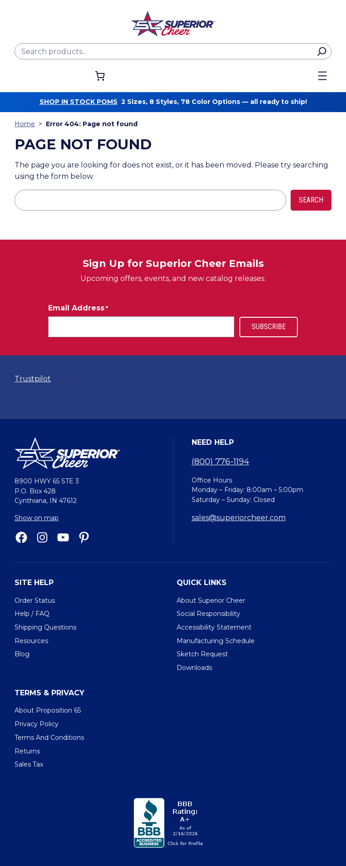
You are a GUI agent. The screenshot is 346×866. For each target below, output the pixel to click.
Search (311, 200)
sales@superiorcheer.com (239, 517)
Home (25, 124)
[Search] (321, 51)
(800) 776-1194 (220, 462)
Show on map (37, 518)
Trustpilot (33, 378)
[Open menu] (322, 76)
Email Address (78, 308)
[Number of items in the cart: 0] (100, 76)
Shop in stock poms (79, 102)
